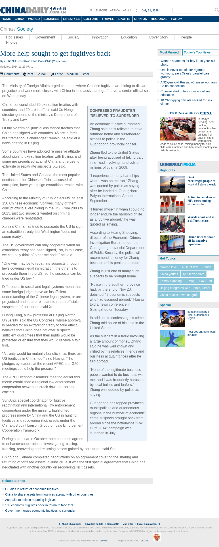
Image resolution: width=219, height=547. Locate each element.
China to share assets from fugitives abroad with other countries (49, 494)
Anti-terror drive (193, 274)
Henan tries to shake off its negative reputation (201, 240)
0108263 (104, 540)
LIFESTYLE (71, 19)
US (91, 10)
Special (165, 305)
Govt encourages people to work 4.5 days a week (201, 181)
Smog (190, 281)
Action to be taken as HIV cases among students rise (201, 201)
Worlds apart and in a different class (201, 218)
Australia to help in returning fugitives (31, 500)
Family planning (171, 281)
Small (86, 74)
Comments (11, 74)
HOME (6, 19)
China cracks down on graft (179, 295)
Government (45, 37)
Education (129, 37)
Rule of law (190, 267)
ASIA (126, 10)
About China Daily (71, 524)
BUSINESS (51, 19)
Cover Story (158, 37)
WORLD (34, 19)
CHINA (19, 19)
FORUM (176, 19)
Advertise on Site (94, 524)
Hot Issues (14, 37)
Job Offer (128, 524)
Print (30, 74)
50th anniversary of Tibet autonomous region (198, 315)
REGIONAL (159, 19)
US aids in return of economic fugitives (32, 489)
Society (25, 29)
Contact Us (113, 524)
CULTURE (90, 19)
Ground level (168, 267)
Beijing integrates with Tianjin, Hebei (185, 288)
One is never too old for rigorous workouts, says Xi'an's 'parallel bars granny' (185, 73)
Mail (43, 74)
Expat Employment (147, 524)
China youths (169, 274)
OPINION (140, 19)
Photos (11, 42)
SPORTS (124, 19)
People (186, 37)
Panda (206, 267)
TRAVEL (108, 19)
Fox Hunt (205, 281)
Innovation (100, 37)
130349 (144, 540)
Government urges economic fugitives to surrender (40, 510)
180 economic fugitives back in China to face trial (39, 505)
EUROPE (101, 10)
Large (59, 74)
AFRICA (115, 10)
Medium (72, 74)
